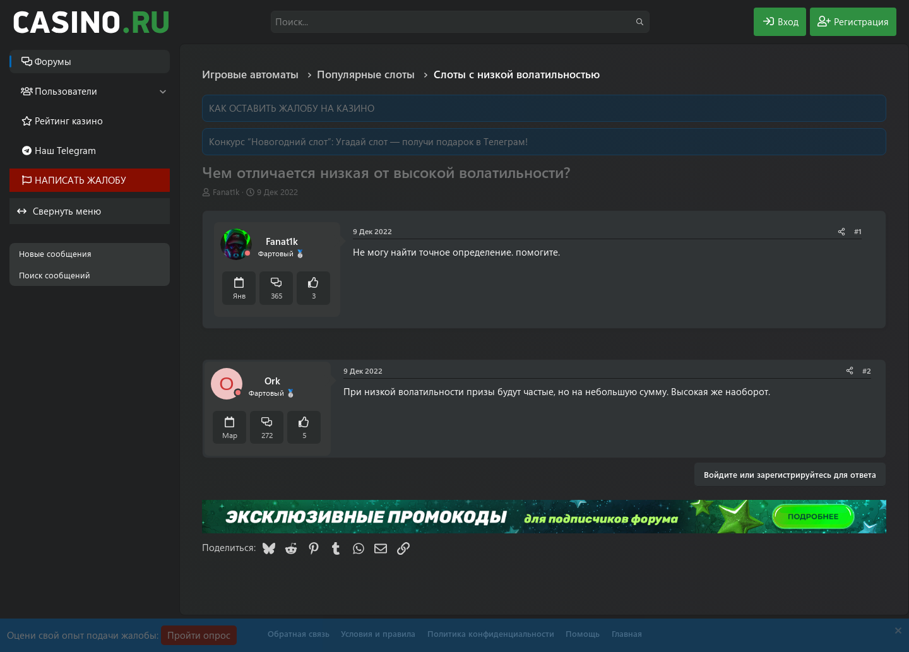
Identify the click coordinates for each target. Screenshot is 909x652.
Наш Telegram (65, 150)
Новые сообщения (55, 253)
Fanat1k (226, 191)
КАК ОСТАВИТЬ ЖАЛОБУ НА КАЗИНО (291, 108)
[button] (162, 91)
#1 (858, 231)
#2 (866, 370)
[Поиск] (460, 22)
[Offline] (247, 253)
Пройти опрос (198, 635)
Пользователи (66, 91)
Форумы (53, 61)
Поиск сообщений (54, 275)
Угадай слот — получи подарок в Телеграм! (432, 141)
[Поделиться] (841, 231)
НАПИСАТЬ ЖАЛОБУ (80, 180)
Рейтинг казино (69, 120)
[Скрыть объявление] (896, 632)
